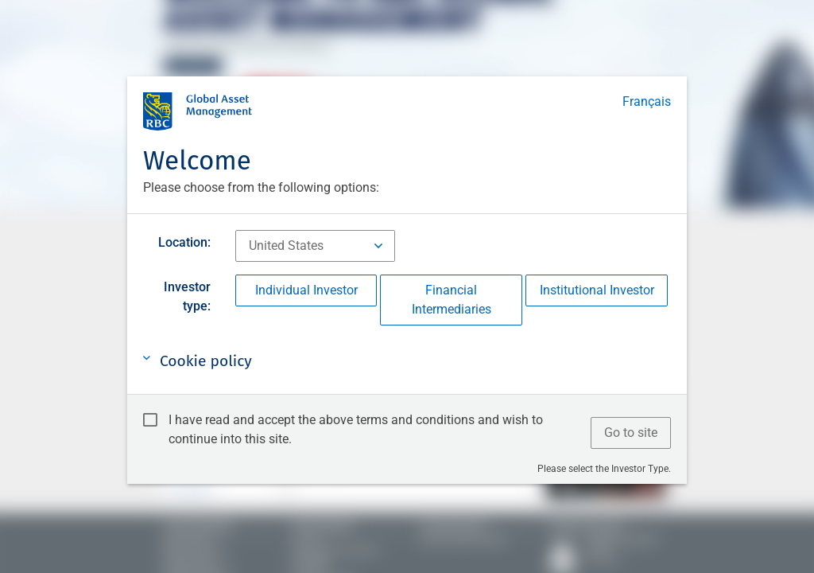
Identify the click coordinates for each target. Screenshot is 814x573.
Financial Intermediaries (451, 300)
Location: (184, 242)
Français (646, 101)
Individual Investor (306, 290)
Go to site (630, 432)
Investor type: (187, 296)
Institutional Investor (597, 290)
